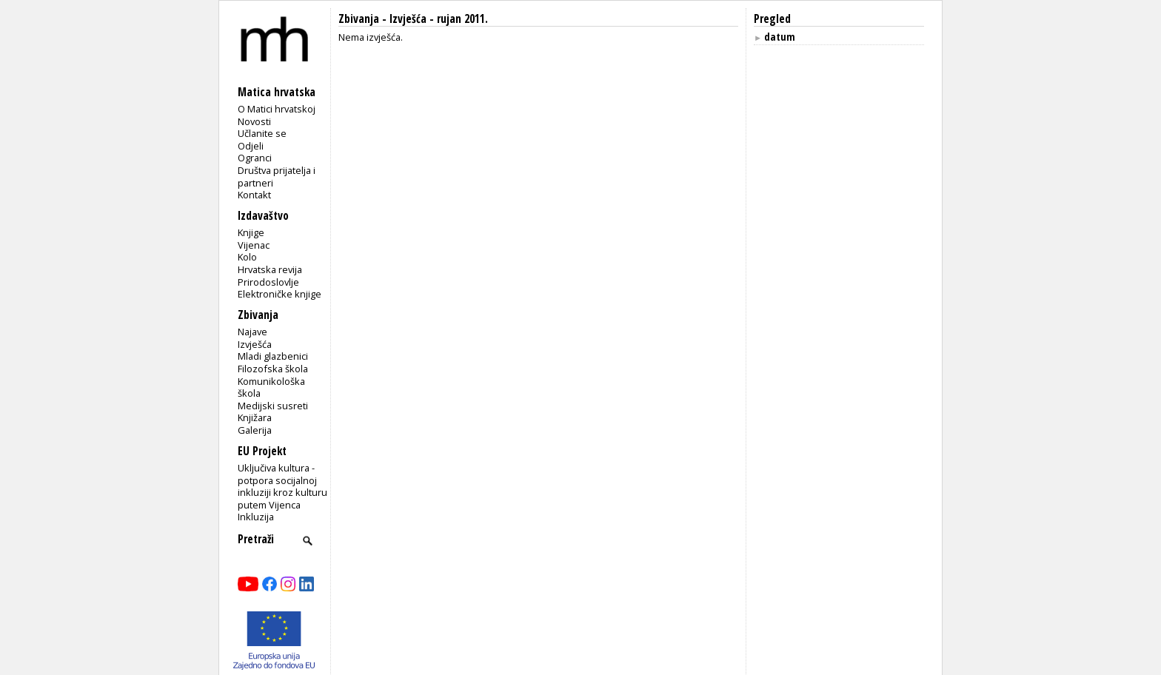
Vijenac (254, 245)
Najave (252, 331)
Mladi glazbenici (273, 356)
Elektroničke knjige (279, 293)
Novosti (254, 121)
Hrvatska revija (270, 269)
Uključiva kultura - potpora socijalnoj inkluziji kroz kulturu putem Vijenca (282, 486)
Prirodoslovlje (268, 282)
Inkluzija (256, 516)
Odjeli (251, 145)
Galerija (255, 430)
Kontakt (254, 194)
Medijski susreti (273, 405)
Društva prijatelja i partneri (276, 176)
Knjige (251, 232)
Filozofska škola (273, 368)
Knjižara (255, 417)
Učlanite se (262, 133)
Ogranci (255, 157)
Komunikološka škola (271, 387)
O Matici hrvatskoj (276, 108)
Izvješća (255, 344)
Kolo (247, 256)
